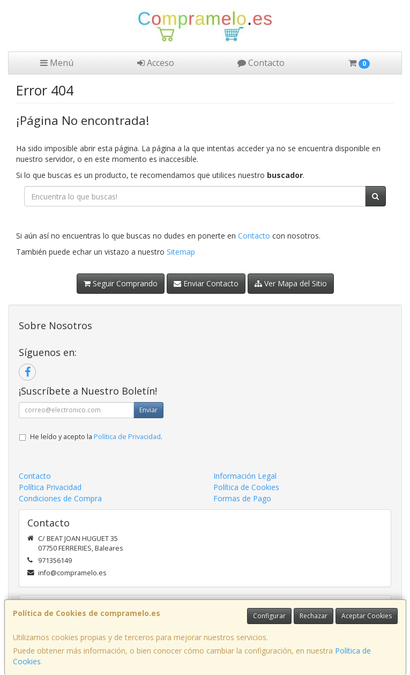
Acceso (155, 63)
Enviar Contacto (206, 283)
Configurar (269, 615)
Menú (56, 63)
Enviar (148, 409)
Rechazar (313, 615)
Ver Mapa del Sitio (291, 283)
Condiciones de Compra (60, 498)
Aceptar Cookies (366, 615)
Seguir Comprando (121, 283)
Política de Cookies (246, 487)
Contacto (261, 63)
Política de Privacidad (127, 436)
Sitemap (181, 252)
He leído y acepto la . (96, 436)
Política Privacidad (50, 487)
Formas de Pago (242, 498)
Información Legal (245, 476)
